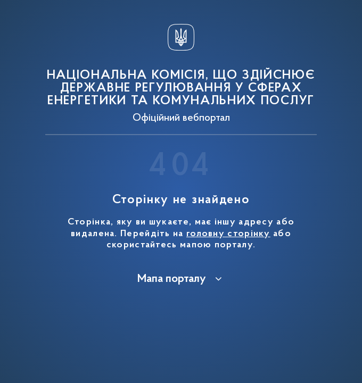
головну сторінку (228, 234)
